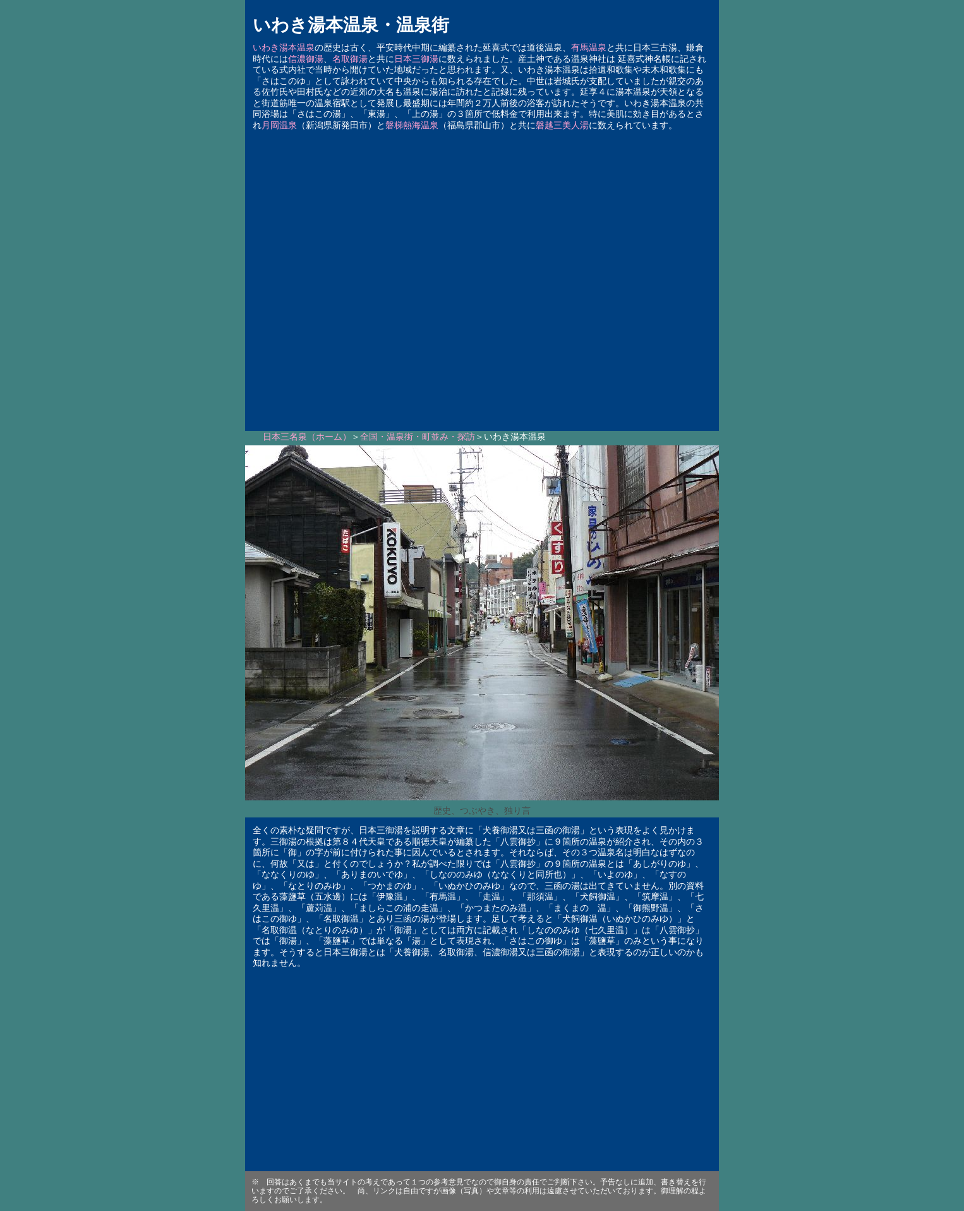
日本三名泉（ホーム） (307, 437)
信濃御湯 (305, 59)
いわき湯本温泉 (284, 47)
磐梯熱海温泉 (411, 125)
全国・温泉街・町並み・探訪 (417, 437)
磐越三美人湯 (562, 125)
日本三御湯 (416, 59)
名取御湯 (350, 59)
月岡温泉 (279, 125)
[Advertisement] (482, 277)
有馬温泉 (588, 47)
